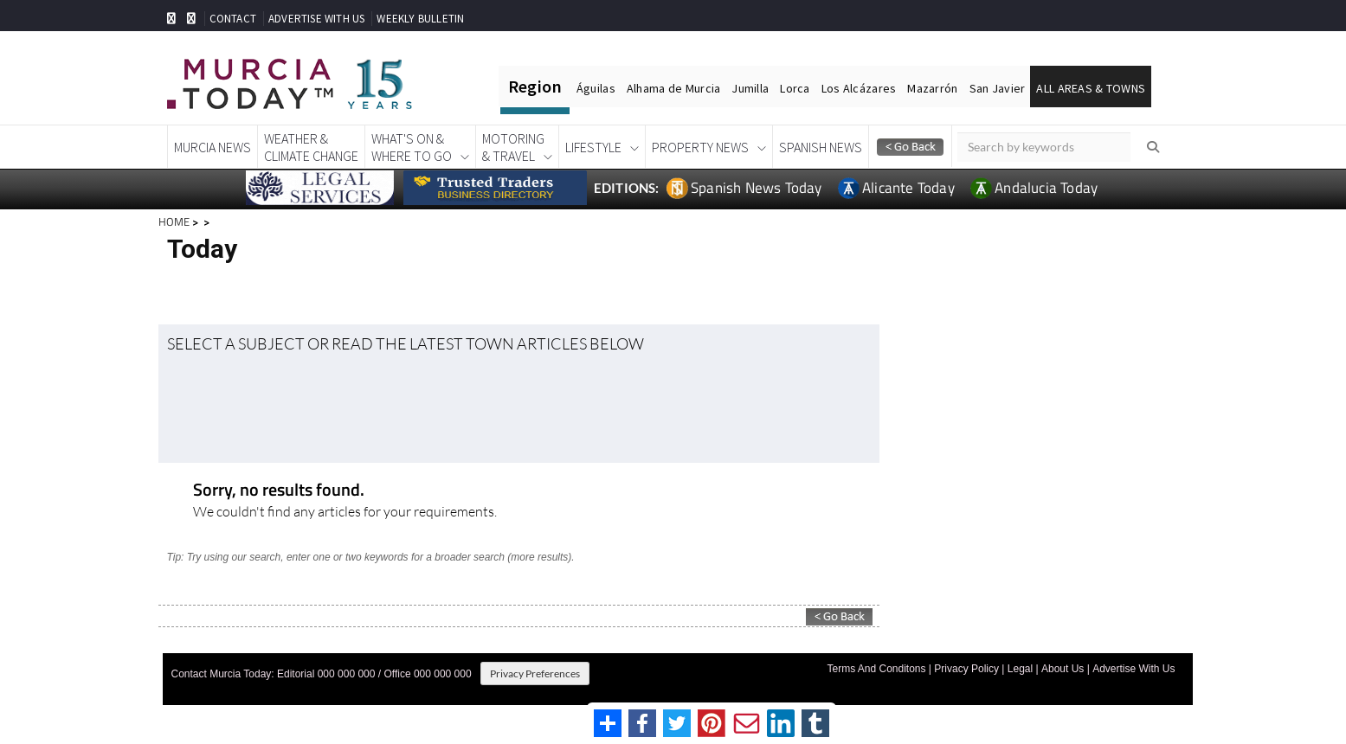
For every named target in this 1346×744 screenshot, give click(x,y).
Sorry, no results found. (278, 491)
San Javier (997, 88)
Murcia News (212, 147)
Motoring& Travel (513, 147)
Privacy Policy (966, 669)
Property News (700, 147)
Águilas (595, 88)
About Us (1062, 669)
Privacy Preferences (535, 673)
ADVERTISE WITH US (316, 18)
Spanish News (820, 147)
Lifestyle (593, 147)
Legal (1020, 669)
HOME (174, 221)
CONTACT (232, 18)
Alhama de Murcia (673, 88)
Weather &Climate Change (311, 147)
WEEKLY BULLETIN (420, 18)
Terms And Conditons (876, 669)
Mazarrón (932, 88)
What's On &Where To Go (411, 147)
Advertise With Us (1133, 669)
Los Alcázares (859, 88)
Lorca (794, 88)
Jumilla (750, 88)
